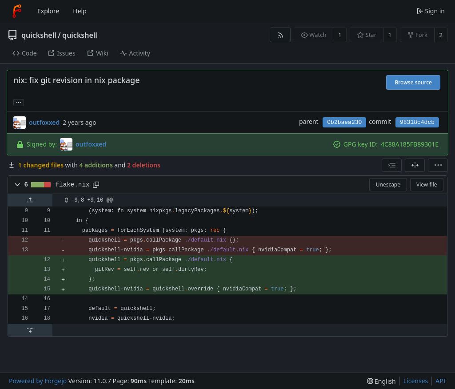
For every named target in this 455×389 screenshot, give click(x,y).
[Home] (16, 11)
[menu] (438, 165)
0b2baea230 (344, 122)
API (440, 381)
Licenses (415, 381)
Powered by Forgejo (38, 381)
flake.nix (73, 184)
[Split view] (415, 165)
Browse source (413, 82)
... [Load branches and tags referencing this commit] (18, 102)
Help (80, 11)
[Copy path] (96, 185)
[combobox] (392, 165)
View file (426, 184)
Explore (48, 11)
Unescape (388, 184)
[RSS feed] (280, 35)
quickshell (38, 35)
